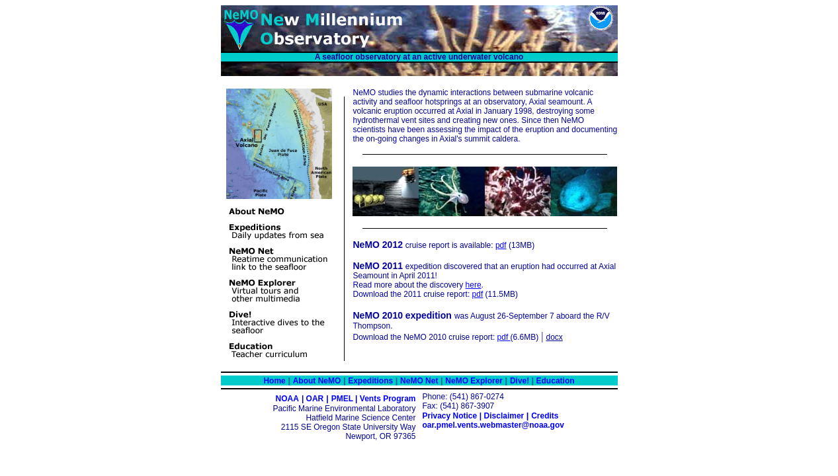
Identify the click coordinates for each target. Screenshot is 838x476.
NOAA (287, 398)
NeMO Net (419, 380)
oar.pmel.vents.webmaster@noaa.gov (493, 425)
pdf (501, 245)
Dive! (521, 380)
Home (274, 380)
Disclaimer (504, 415)
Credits (544, 415)
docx (554, 337)
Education (554, 380)
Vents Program (388, 398)
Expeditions (370, 380)
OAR (315, 398)
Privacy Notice (450, 415)
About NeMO (317, 380)
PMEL (343, 398)
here (474, 285)
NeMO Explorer (474, 380)
